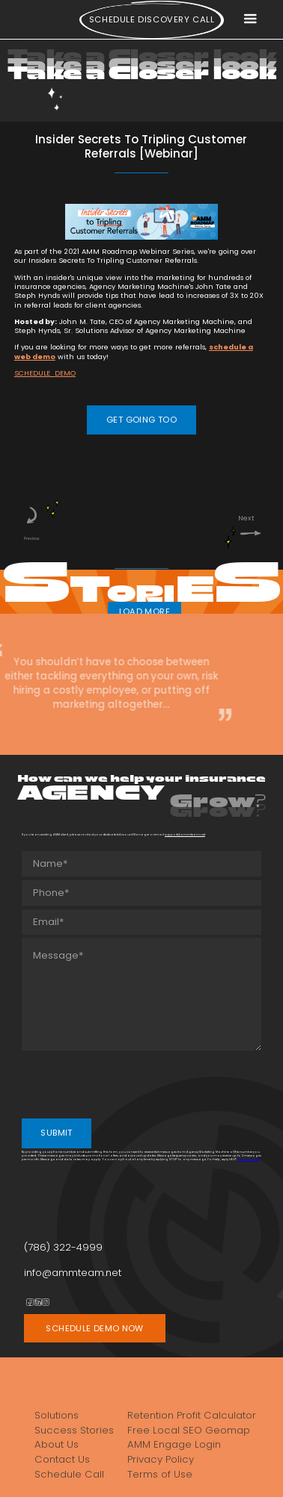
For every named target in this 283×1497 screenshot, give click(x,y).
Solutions (56, 1415)
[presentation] (135, 1083)
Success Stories (74, 1430)
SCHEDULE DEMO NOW (94, 1328)
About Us (56, 1444)
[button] (250, 19)
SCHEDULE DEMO (45, 373)
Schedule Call (69, 1474)
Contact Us (62, 1459)
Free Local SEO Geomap (188, 1430)
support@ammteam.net (185, 834)
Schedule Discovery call (152, 19)
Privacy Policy (249, 1159)
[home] (31, 22)
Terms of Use (159, 1474)
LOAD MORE (144, 611)
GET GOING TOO (141, 420)
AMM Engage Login (174, 1444)
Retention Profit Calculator (191, 1415)
